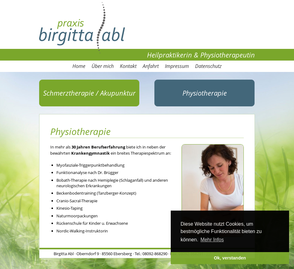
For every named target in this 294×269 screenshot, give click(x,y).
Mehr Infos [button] (212, 239)
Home (78, 66)
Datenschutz (208, 66)
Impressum (177, 66)
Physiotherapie (204, 92)
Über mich (103, 66)
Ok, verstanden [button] (230, 257)
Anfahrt (151, 66)
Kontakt (128, 66)
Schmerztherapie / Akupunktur (89, 92)
